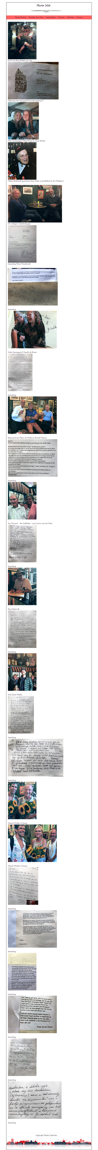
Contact (79, 17)
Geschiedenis (51, 17)
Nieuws (61, 17)
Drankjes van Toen (36, 17)
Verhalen (70, 17)
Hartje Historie (20, 17)
